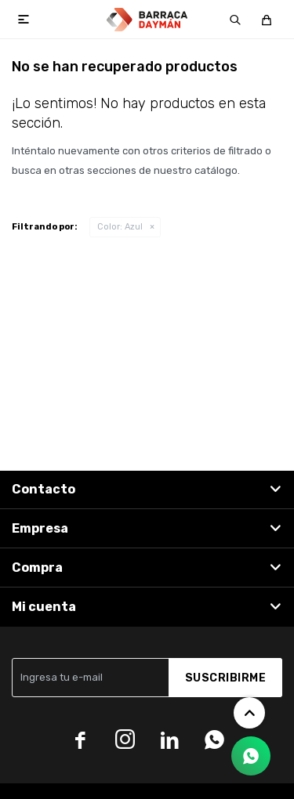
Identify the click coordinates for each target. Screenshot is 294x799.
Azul (120, 227)
